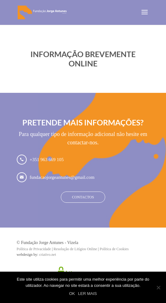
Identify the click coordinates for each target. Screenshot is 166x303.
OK (72, 293)
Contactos (83, 197)
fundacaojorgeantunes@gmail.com (62, 177)
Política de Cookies (114, 249)
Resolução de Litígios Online (75, 249)
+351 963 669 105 (47, 159)
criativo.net (47, 254)
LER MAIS (87, 293)
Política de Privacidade (34, 249)
